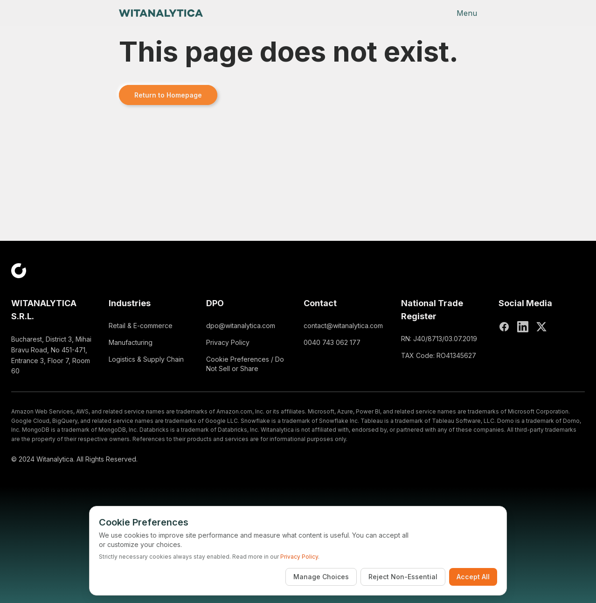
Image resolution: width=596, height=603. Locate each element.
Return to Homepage (168, 95)
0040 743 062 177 (332, 342)
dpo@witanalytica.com (240, 326)
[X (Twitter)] (541, 326)
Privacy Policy (227, 342)
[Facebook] (504, 326)
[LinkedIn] (522, 326)
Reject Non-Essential (402, 577)
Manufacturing (130, 342)
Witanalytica (54, 459)
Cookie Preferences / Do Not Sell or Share (245, 363)
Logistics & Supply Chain (146, 359)
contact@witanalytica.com (343, 326)
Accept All (473, 577)
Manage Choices (321, 577)
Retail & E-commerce (141, 326)
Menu (467, 13)
